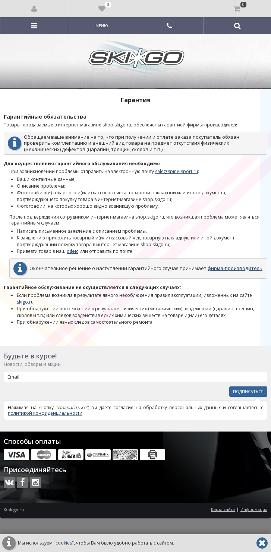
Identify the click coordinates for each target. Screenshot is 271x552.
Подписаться (248, 391)
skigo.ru (25, 302)
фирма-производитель (235, 268)
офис (72, 251)
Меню (101, 25)
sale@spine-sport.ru (176, 171)
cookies (64, 543)
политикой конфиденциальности (45, 413)
